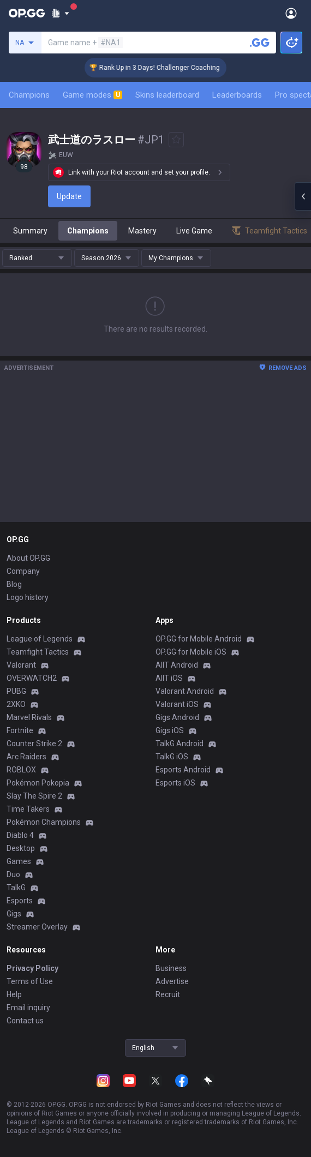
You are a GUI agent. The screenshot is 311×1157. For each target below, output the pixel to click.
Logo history (28, 597)
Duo (13, 874)
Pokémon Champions (44, 822)
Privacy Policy (32, 968)
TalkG (16, 887)
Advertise (172, 981)
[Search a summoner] (259, 42)
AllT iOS (169, 678)
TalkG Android (180, 743)
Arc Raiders (26, 756)
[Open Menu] (291, 13)
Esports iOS (175, 782)
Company (23, 571)
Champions (29, 95)
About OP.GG (28, 558)
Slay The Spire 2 (34, 796)
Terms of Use (30, 981)
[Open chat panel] (303, 196)
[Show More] (60, 13)
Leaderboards (237, 95)
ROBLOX (21, 769)
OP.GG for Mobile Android (199, 638)
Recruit (168, 994)
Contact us (25, 1020)
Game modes (92, 95)
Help (14, 994)
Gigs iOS (170, 730)
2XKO (16, 704)
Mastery (142, 230)
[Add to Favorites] (176, 139)
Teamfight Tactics (38, 652)
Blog (14, 584)
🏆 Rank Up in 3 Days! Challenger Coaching (162, 67)
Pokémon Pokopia (38, 782)
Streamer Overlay (37, 926)
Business (171, 968)
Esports (20, 900)
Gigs (14, 913)
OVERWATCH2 (32, 678)
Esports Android (183, 769)
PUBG (16, 691)
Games (19, 861)
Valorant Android (185, 691)
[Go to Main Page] (27, 13)
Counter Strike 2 (34, 743)
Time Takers (28, 809)
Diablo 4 (20, 835)
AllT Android (177, 665)
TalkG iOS (172, 756)
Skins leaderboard (167, 95)
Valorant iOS (177, 704)
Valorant (21, 665)
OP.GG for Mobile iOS (191, 652)
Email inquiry (28, 1007)
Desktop (21, 848)
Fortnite (20, 730)
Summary (30, 230)
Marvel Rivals (29, 717)
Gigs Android (177, 717)
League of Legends (40, 638)
